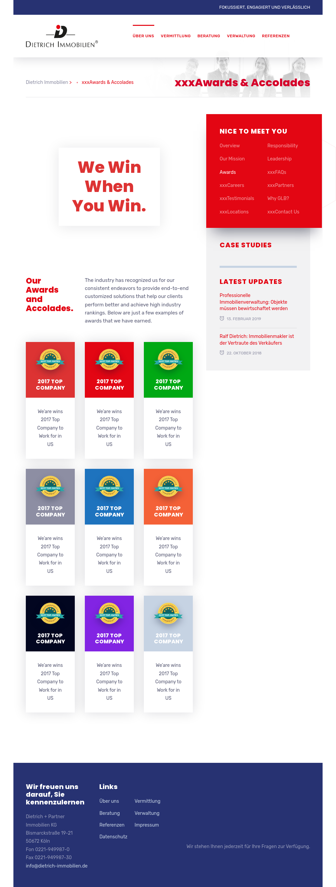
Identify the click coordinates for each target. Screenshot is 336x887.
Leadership (280, 159)
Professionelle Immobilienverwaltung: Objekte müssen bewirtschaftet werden (254, 302)
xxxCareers (232, 185)
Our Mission (232, 159)
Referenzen (276, 36)
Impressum (146, 825)
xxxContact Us (283, 212)
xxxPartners (281, 185)
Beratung (209, 36)
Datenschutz (113, 837)
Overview (230, 146)
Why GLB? (278, 198)
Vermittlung (176, 36)
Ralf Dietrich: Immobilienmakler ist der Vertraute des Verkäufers (257, 340)
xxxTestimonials (237, 198)
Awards (228, 172)
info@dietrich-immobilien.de (57, 866)
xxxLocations (234, 212)
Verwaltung (241, 36)
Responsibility (283, 146)
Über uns (143, 36)
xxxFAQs (277, 172)
